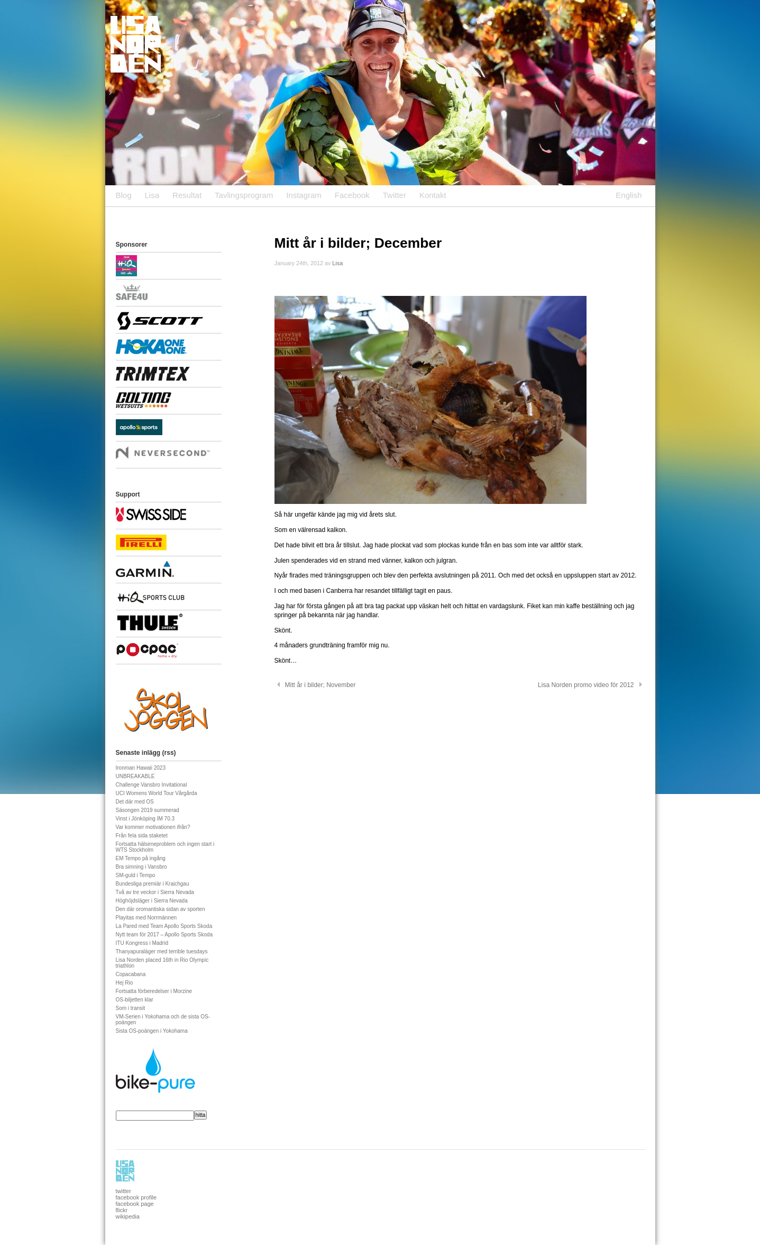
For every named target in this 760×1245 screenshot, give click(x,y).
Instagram (304, 195)
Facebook (352, 195)
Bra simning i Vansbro (141, 867)
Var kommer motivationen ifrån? (153, 827)
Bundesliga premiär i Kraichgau (152, 884)
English (629, 195)
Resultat (187, 195)
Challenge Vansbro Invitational (151, 785)
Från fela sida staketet (142, 835)
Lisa (152, 195)
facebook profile (136, 1197)
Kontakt (432, 195)
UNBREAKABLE (135, 776)
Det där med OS (135, 802)
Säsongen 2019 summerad (147, 810)
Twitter (394, 195)
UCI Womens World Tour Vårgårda (156, 793)
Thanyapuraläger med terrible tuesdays (162, 951)
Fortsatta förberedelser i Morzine (154, 991)
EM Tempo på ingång (141, 858)
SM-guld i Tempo (135, 875)
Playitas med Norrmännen (146, 918)
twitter (123, 1191)
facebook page (135, 1204)
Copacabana (131, 974)
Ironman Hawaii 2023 (141, 768)
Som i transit (130, 1008)
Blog (124, 195)
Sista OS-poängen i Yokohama (152, 1031)
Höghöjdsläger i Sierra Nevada (152, 901)
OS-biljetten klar (134, 1000)
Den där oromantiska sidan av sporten (160, 909)
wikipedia (128, 1216)
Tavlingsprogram (244, 195)
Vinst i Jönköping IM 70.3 (145, 819)
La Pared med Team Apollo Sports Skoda (164, 926)
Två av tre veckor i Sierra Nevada (155, 892)
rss (169, 752)
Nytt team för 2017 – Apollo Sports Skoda (164, 934)
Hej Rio (124, 983)
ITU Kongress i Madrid (142, 943)
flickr (122, 1210)
